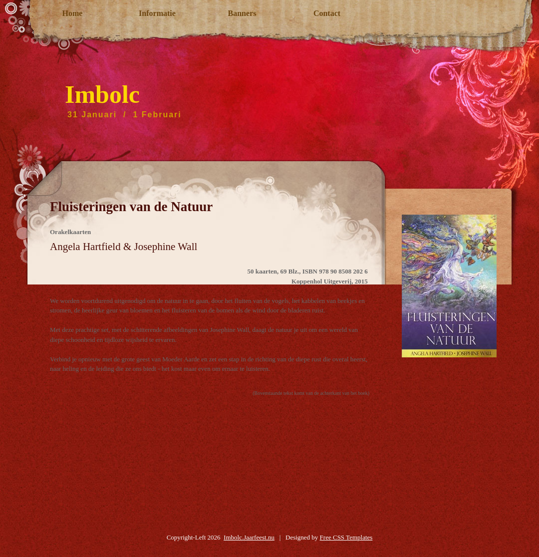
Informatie (157, 13)
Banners (242, 13)
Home (72, 13)
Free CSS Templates (346, 537)
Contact (326, 13)
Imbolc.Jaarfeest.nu (249, 537)
